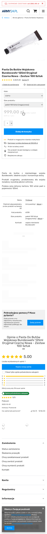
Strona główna (18, 18)
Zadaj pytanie (35, 322)
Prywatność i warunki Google (22, 523)
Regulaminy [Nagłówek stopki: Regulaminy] (8, 489)
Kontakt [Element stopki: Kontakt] (5, 470)
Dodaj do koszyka (24, 132)
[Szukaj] (28, 11)
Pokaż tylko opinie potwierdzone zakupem (22, 372)
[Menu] (43, 11)
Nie (42, 411)
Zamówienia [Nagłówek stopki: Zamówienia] (9, 443)
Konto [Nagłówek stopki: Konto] (5, 480)
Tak (34, 411)
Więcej (39, 204)
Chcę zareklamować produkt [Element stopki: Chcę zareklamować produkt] (15, 457)
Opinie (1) (25, 80)
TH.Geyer (28, 200)
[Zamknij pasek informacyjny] (42, 3)
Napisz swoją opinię (23, 367)
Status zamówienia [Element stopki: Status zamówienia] (11, 449)
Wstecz (5, 18)
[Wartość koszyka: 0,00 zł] (35, 11)
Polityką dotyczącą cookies (21, 515)
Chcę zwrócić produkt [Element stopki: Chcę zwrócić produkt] (12, 461)
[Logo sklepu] (10, 11)
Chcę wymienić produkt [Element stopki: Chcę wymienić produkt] (13, 465)
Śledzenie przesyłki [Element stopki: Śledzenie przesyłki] (11, 453)
